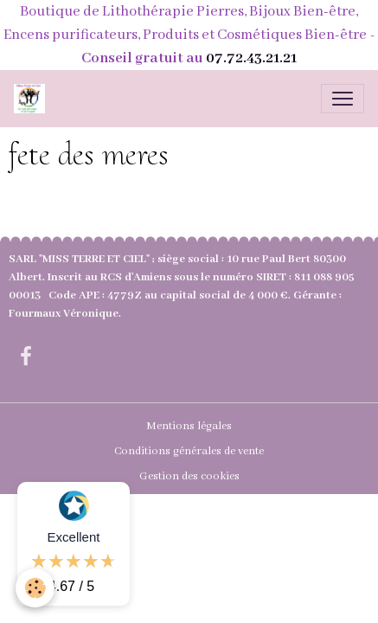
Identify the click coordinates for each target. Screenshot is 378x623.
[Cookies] (35, 587)
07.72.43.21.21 (251, 58)
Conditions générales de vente (189, 451)
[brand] (33, 98)
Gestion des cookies (189, 476)
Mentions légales (189, 426)
